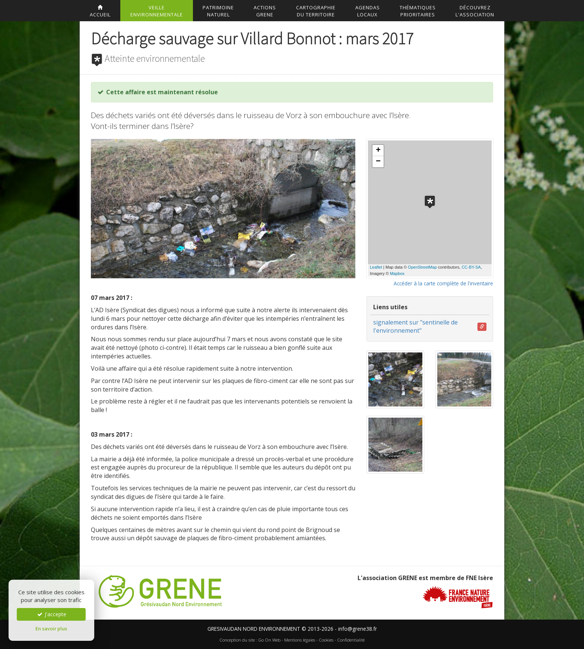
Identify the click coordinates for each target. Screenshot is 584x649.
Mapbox (397, 273)
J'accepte (51, 614)
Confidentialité (351, 640)
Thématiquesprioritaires (418, 11)
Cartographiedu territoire (316, 11)
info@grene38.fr (357, 628)
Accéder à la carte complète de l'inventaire (443, 283)
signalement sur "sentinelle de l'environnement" (415, 326)
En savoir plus (51, 628)
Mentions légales (299, 640)
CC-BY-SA (471, 267)
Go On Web (269, 640)
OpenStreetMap (422, 267)
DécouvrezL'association (475, 11)
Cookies (326, 640)
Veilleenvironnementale (156, 11)
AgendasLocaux (367, 11)
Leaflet (376, 267)
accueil (100, 11)
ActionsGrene (265, 11)
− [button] (378, 161)
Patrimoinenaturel (218, 11)
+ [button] (378, 150)
